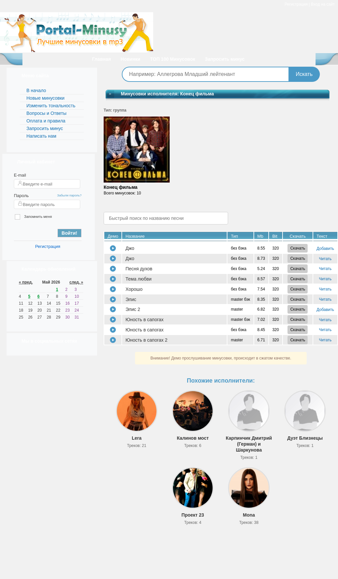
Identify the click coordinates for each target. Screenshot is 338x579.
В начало (36, 90)
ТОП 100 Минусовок (172, 59)
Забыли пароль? (69, 195)
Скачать (297, 248)
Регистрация (296, 4)
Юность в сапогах (144, 319)
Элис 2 (132, 309)
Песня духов (138, 268)
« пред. (26, 282)
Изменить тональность (50, 105)
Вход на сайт (323, 4)
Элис (130, 299)
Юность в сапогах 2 (146, 340)
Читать (325, 258)
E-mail (20, 175)
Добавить (325, 248)
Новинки (130, 59)
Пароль (21, 195)
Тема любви (138, 279)
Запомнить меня (33, 217)
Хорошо (134, 289)
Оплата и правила (45, 120)
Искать (304, 74)
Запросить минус (225, 59)
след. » (76, 282)
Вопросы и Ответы (46, 113)
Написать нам (41, 136)
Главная (101, 59)
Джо (129, 248)
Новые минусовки (45, 98)
